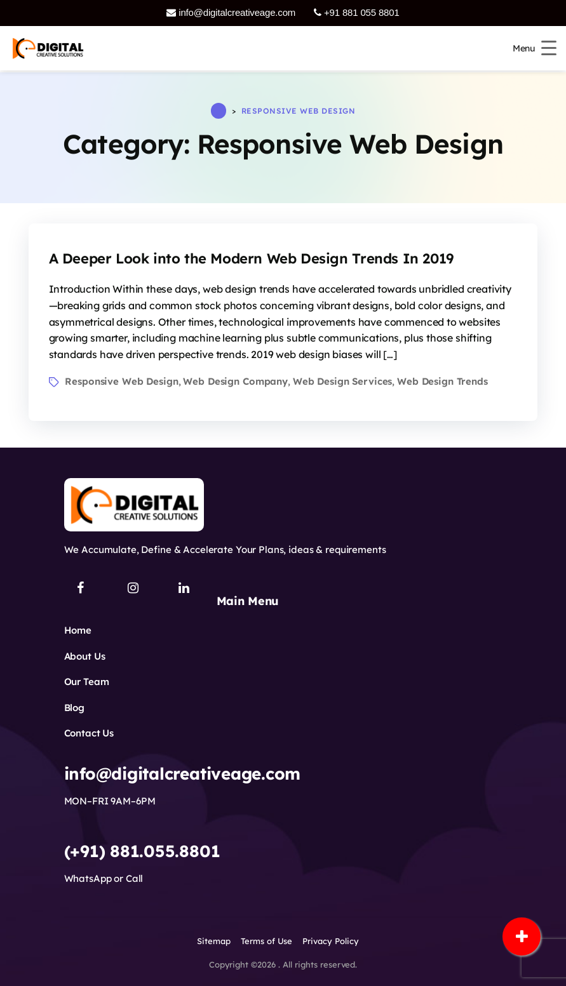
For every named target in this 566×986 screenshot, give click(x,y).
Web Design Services (342, 381)
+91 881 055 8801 (356, 12)
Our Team (86, 682)
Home (77, 630)
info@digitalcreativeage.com (230, 12)
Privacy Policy (330, 941)
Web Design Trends (442, 381)
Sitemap (214, 941)
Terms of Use (267, 941)
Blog (74, 708)
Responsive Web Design (121, 381)
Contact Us (89, 733)
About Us (84, 656)
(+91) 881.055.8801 (142, 851)
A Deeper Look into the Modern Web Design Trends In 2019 (251, 258)
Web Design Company (235, 381)
